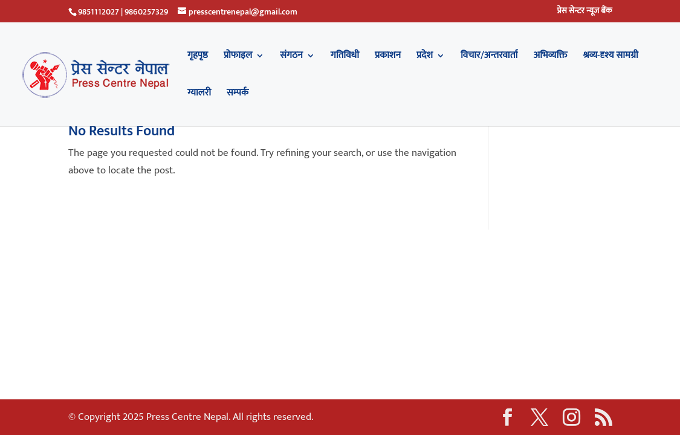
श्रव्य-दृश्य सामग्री (610, 57)
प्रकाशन (388, 57)
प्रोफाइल (238, 57)
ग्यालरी (199, 95)
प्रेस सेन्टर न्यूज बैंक (584, 12)
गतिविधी (345, 57)
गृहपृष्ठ (197, 57)
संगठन (291, 57)
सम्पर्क (237, 95)
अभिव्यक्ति (550, 57)
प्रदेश (424, 57)
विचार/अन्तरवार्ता (489, 57)
